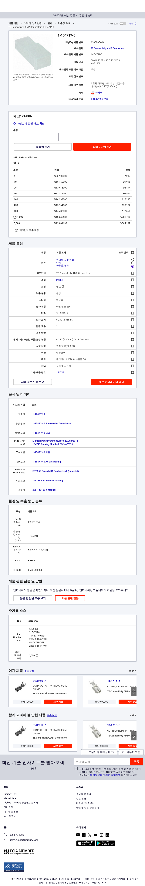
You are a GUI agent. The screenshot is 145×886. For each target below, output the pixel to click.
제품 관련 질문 (70, 598)
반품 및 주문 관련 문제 (87, 807)
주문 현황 (81, 798)
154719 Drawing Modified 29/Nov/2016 (52, 444)
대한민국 (17, 879)
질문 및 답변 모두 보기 (33, 598)
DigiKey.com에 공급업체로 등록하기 (22, 802)
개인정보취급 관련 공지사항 (105, 775)
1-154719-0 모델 (99, 99)
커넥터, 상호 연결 (33, 23)
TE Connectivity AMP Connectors (107, 48)
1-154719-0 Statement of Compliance (51, 423)
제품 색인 (13, 23)
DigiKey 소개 (10, 794)
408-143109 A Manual (44, 490)
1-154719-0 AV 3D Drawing (46, 461)
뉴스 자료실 (10, 816)
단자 (50, 23)
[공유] (133, 23)
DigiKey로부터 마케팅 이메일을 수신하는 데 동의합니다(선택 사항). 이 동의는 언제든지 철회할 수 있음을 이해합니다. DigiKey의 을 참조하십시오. (110, 772)
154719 (60, 372)
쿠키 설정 (134, 879)
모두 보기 (29, 671)
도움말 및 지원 (83, 794)
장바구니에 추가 (102, 146)
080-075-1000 (14, 835)
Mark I (59, 280)
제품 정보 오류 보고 (32, 381)
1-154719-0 (38, 414)
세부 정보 (58, 702)
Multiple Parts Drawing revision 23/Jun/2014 (55, 441)
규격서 (96, 92)
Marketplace (10, 798)
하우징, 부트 (64, 23)
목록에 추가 (43, 146)
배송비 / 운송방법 (85, 803)
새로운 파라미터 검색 (111, 381)
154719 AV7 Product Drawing (47, 480)
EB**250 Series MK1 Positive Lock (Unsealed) (55, 471)
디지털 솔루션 (11, 811)
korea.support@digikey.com (21, 840)
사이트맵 (8, 807)
